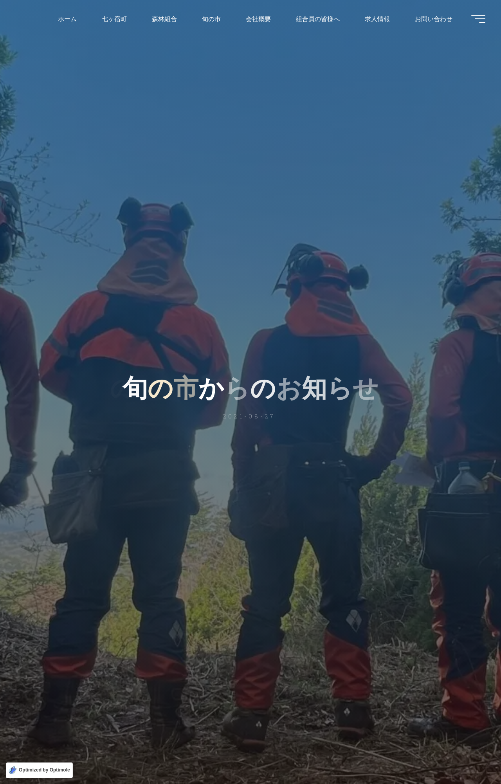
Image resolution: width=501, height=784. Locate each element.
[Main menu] (478, 19)
